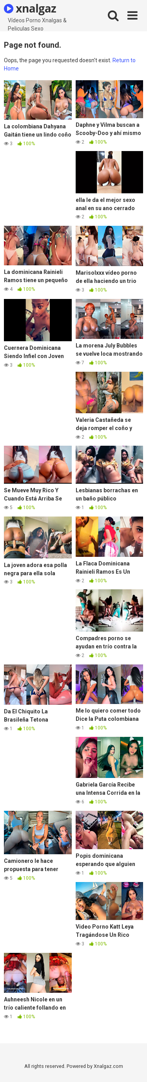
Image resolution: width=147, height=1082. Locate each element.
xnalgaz (30, 8)
